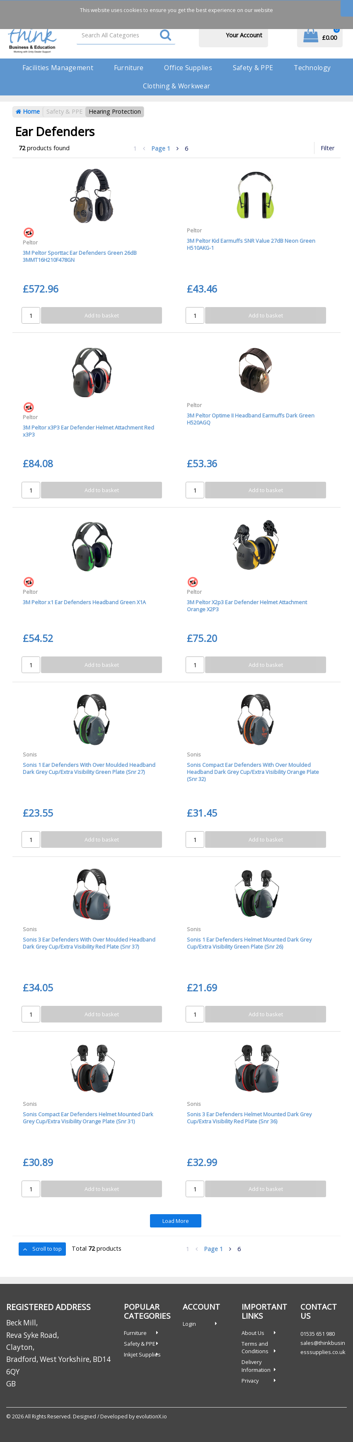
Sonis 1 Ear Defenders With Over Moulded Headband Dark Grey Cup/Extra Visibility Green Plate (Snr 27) (89, 768)
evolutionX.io (151, 1416)
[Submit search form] (165, 35)
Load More (175, 1221)
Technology (312, 67)
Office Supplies (188, 67)
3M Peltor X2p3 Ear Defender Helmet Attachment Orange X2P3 (247, 605)
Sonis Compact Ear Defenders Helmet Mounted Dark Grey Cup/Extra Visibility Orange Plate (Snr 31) (88, 1117)
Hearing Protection (115, 111)
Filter (327, 148)
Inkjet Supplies (142, 1354)
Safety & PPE (253, 67)
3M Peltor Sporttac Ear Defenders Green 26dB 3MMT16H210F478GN (80, 256)
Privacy (250, 1380)
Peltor (30, 242)
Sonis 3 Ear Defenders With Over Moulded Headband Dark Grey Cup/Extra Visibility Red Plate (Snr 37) (89, 943)
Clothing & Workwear (176, 85)
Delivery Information (256, 1365)
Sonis (30, 754)
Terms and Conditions (255, 1347)
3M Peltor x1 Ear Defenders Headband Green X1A (84, 602)
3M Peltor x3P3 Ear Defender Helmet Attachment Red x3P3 (88, 431)
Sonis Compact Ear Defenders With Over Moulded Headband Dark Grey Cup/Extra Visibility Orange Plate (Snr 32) (253, 772)
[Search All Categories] (126, 35)
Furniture (129, 67)
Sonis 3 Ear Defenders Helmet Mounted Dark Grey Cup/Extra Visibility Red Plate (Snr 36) (249, 1117)
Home (28, 111)
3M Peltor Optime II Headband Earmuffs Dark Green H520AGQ (250, 419)
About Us (253, 1333)
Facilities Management (57, 67)
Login (189, 1323)
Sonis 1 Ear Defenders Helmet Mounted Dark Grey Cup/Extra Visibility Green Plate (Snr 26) (249, 943)
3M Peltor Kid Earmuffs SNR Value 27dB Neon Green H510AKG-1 (251, 244)
